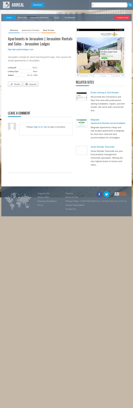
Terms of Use (71, 197)
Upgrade (30, 84)
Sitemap (69, 193)
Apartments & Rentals (30, 30)
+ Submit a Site (122, 18)
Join (45, 127)
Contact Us (70, 209)
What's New (22, 18)
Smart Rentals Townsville (102, 147)
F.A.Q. (56, 18)
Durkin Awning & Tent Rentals (105, 92)
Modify (15, 84)
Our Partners (70, 18)
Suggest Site (43, 193)
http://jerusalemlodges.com (20, 49)
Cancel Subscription (74, 205)
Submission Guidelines (39, 18)
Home (9, 18)
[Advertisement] (46, 98)
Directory (37, 5)
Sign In (36, 127)
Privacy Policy (72, 201)
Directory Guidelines (47, 201)
